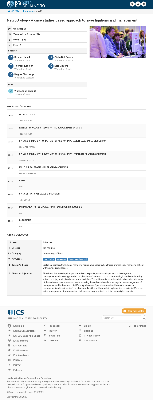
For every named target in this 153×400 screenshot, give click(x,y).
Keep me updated (133, 311)
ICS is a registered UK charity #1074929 (25, 392)
